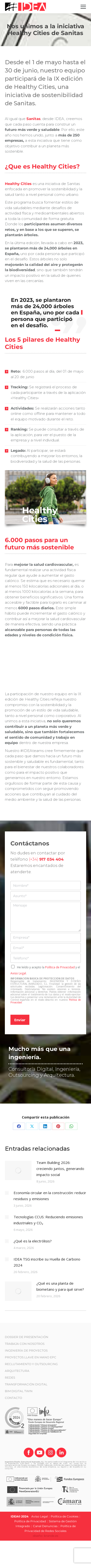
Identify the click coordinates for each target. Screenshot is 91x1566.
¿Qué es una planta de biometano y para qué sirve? (60, 1286)
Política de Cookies (64, 1516)
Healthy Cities (18, 183)
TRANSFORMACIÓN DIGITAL (26, 1384)
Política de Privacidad (60, 967)
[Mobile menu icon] (83, 7)
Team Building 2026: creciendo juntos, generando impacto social (60, 1168)
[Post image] (18, 1170)
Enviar (19, 1019)
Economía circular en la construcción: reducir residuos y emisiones (50, 1195)
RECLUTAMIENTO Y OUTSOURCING (31, 1364)
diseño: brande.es (45, 1536)
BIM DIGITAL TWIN (19, 1391)
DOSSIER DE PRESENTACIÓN (26, 1337)
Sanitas (33, 118)
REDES (10, 1377)
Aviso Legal (18, 973)
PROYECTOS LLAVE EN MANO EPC (30, 1357)
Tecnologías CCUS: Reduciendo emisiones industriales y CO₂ (48, 1219)
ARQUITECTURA (17, 1371)
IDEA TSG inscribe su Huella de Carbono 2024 (47, 1262)
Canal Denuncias (45, 1526)
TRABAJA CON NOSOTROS (24, 1344)
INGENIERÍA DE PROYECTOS (26, 1350)
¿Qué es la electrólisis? (33, 1241)
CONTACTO (13, 1398)
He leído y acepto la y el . (45, 970)
